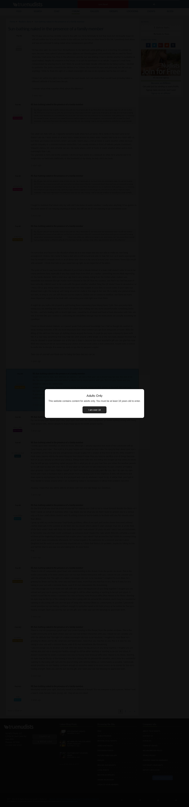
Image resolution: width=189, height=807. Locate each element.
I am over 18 (94, 410)
